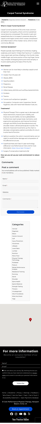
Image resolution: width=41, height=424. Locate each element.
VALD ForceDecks (17, 295)
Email (5, 185)
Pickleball (15, 264)
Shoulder (15, 280)
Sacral (14, 278)
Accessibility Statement (11, 399)
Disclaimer (11, 394)
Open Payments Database (30, 399)
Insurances (15, 245)
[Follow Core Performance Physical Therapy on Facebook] (11, 415)
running (15, 275)
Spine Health (16, 283)
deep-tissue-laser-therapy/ (21, 148)
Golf (13, 240)
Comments (7, 199)
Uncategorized (16, 292)
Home (4, 394)
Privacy (19, 394)
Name (5, 179)
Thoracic (14, 290)
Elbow (14, 235)
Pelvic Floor (15, 257)
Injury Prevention (17, 242)
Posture (14, 266)
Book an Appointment (20, 410)
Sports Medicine (17, 285)
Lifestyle (14, 247)
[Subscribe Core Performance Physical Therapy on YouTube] (20, 415)
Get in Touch (33, 396)
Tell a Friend (7, 396)
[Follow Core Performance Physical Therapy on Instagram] (16, 415)
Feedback (34, 394)
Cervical (14, 230)
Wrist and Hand (17, 297)
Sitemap (26, 394)
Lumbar (14, 252)
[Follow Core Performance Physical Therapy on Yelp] (29, 415)
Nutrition (15, 254)
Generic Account (20, 20)
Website (6, 192)
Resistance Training (18, 273)
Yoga (13, 300)
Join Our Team (17, 396)
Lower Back (15, 249)
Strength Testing (17, 288)
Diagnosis (12, 20)
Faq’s (25, 396)
